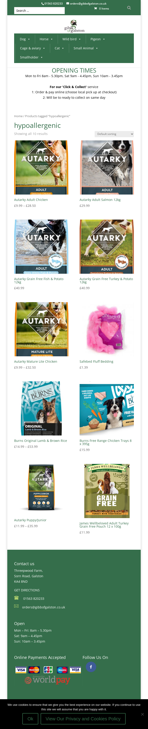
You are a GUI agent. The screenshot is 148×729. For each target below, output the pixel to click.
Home (18, 116)
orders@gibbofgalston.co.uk (43, 607)
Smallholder (31, 57)
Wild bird (71, 39)
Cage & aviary (32, 48)
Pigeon (98, 39)
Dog (25, 39)
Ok (30, 718)
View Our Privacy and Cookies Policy (83, 718)
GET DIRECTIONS (27, 590)
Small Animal (86, 48)
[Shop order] (114, 134)
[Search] (129, 7)
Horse (46, 39)
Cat (59, 48)
